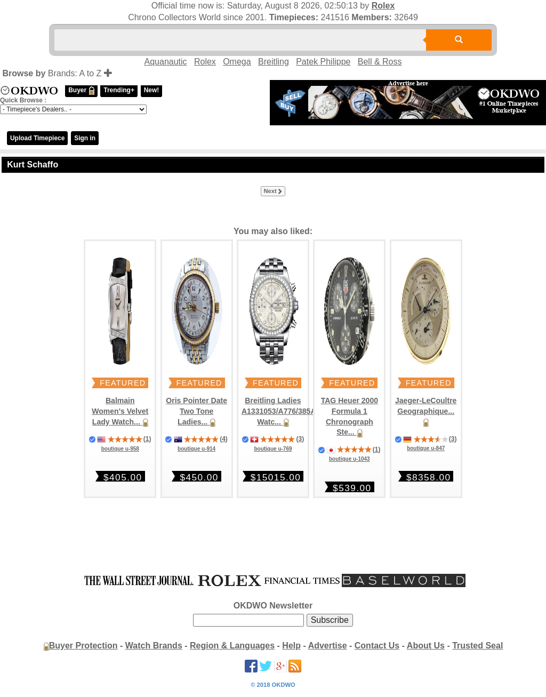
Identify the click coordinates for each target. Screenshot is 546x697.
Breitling (273, 61)
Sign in (84, 138)
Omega (237, 61)
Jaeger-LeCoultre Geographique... (425, 411)
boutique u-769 (273, 449)
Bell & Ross (380, 61)
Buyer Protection (83, 645)
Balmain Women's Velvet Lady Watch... (120, 411)
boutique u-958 (120, 449)
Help (291, 645)
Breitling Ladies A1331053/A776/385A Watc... (279, 411)
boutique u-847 (426, 448)
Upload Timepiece (37, 138)
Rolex (383, 5)
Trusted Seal (477, 645)
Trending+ (118, 90)
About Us (426, 645)
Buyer (81, 90)
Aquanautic (165, 61)
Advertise (327, 645)
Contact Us (377, 645)
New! (151, 90)
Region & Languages (232, 645)
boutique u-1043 (349, 459)
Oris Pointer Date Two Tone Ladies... (196, 411)
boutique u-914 (196, 449)
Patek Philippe (323, 61)
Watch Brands (153, 645)
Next (272, 191)
